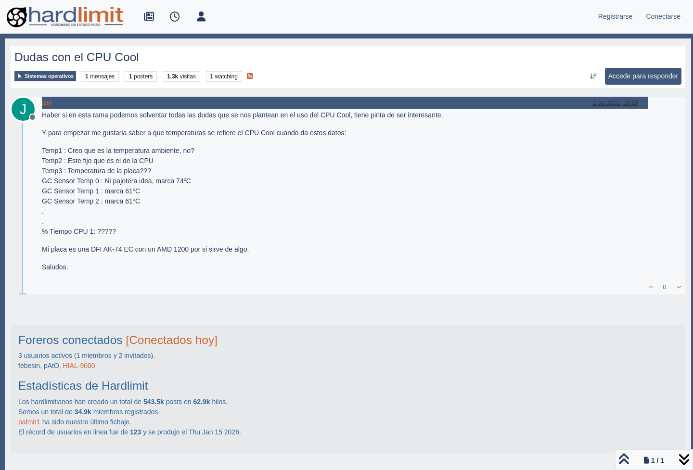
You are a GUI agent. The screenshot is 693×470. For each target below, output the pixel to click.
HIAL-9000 (79, 365)
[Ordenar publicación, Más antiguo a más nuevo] (593, 76)
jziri (47, 103)
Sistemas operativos (45, 76)
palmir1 (29, 422)
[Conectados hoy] (172, 339)
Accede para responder (643, 76)
